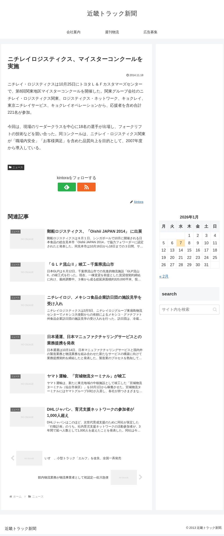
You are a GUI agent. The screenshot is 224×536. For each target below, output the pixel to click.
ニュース (16, 167)
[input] (189, 309)
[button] (215, 309)
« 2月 (164, 276)
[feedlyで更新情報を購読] (71, 187)
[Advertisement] (189, 89)
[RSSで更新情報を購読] (81, 187)
